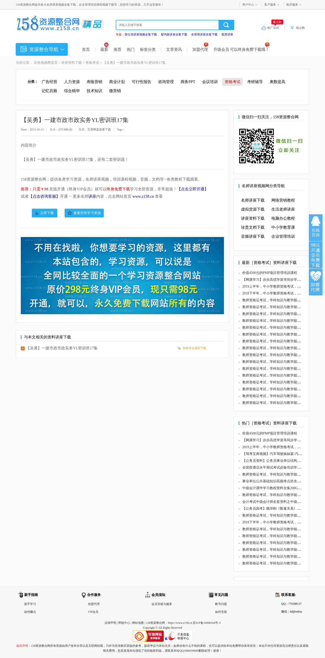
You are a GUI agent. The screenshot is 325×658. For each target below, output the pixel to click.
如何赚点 (30, 612)
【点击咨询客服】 (44, 196)
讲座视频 (40, 63)
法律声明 (110, 623)
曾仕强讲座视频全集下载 (141, 34)
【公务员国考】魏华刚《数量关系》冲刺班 (274, 508)
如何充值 (221, 612)
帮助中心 (124, 623)
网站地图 (138, 623)
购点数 (300, 28)
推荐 (117, 49)
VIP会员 (93, 612)
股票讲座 (227, 34)
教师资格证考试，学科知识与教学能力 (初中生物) (279, 348)
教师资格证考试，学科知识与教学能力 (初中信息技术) (283, 321)
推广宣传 (275, 28)
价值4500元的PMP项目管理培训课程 (269, 273)
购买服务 (292, 4)
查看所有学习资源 (87, 213)
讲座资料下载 (71, 63)
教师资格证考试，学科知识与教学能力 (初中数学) (279, 341)
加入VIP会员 (316, 254)
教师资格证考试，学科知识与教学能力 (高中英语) (279, 389)
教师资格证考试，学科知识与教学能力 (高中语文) (279, 382)
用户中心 (248, 4)
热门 (131, 49)
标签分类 (148, 49)
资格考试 (92, 63)
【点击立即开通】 (192, 189)
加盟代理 (200, 49)
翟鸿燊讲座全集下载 (174, 34)
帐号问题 (221, 604)
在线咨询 (316, 227)
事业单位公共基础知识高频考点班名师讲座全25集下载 (283, 481)
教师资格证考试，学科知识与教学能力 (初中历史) (279, 362)
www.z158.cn (143, 196)
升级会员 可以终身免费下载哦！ (241, 49)
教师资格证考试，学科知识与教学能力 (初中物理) (279, 327)
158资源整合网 (155, 623)
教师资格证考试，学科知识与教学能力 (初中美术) (279, 355)
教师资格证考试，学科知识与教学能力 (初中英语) (279, 307)
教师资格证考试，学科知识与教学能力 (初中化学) (279, 368)
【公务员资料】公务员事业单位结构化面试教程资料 (281, 461)
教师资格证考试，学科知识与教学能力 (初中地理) (279, 375)
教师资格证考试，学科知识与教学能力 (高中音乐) (279, 396)
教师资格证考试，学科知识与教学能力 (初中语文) (279, 300)
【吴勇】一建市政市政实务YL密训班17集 (62, 348)
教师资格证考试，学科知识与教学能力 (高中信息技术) (283, 403)
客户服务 (270, 4)
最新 (104, 49)
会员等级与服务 (161, 604)
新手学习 (30, 604)
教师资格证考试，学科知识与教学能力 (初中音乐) (279, 314)
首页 (86, 49)
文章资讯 (174, 49)
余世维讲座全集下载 (204, 34)
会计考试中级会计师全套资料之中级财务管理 (276, 502)
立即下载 (47, 213)
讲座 (92, 196)
